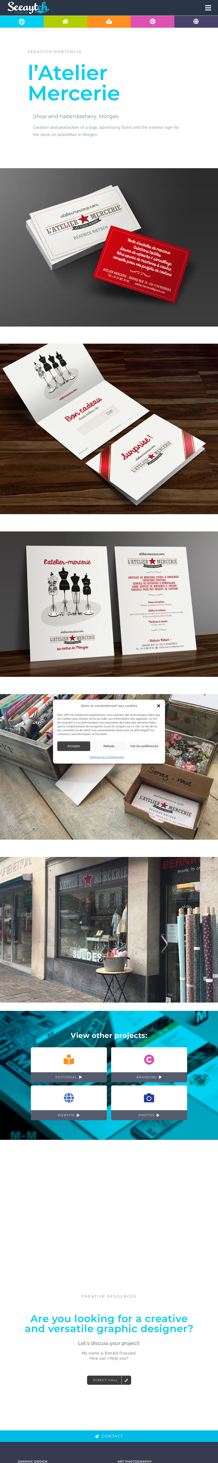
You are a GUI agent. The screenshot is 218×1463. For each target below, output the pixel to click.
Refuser (109, 746)
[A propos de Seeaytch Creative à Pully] (22, 21)
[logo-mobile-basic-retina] (28, 3)
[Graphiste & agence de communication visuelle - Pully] (65, 21)
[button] (158, 706)
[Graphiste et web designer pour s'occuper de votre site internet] (196, 21)
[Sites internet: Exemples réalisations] (69, 1102)
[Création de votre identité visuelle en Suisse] (152, 21)
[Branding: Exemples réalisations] (149, 1064)
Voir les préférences (144, 746)
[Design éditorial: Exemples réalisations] (69, 1064)
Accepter (73, 746)
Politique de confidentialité (107, 757)
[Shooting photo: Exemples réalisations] (149, 1102)
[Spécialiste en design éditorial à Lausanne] (109, 21)
